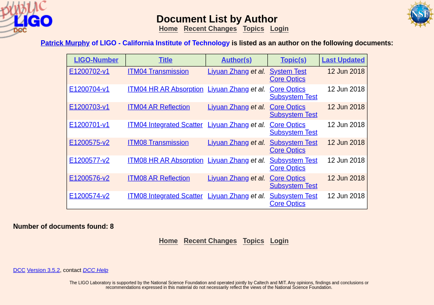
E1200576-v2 (89, 178)
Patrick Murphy (65, 43)
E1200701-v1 (89, 124)
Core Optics (287, 79)
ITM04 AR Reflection (159, 107)
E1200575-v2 (89, 142)
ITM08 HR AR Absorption (165, 160)
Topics (253, 28)
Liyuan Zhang (228, 71)
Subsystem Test (293, 96)
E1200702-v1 (89, 71)
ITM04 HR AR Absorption (165, 89)
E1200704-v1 (89, 89)
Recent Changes (210, 28)
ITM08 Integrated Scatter (165, 196)
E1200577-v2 (89, 160)
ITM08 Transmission (158, 142)
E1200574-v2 (89, 196)
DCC (19, 270)
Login (279, 28)
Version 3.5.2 (43, 270)
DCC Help (95, 270)
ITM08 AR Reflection (159, 178)
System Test (288, 71)
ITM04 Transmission (158, 71)
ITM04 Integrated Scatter (165, 124)
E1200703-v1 (89, 107)
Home (168, 28)
